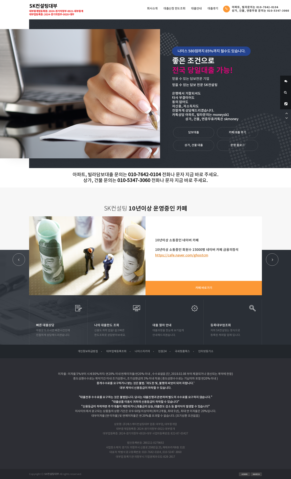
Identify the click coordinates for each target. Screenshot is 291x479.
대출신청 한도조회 (174, 8)
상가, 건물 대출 (193, 145)
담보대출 (193, 132)
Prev (19, 259)
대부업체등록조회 (116, 351)
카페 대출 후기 (237, 132)
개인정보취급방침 (88, 351)
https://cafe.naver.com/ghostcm (181, 255)
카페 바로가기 (203, 288)
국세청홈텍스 (182, 351)
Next (272, 259)
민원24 (162, 351)
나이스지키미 (142, 351)
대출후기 (213, 8)
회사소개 (152, 8)
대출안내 (196, 8)
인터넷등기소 (205, 351)
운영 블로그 (237, 145)
